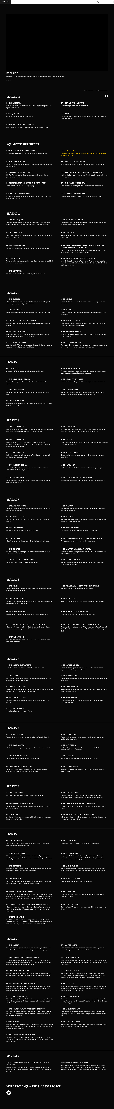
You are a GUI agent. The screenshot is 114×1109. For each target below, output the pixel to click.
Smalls (38, 2)
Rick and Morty (70, 2)
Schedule (45, 2)
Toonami (27, 2)
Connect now (103, 90)
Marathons (19, 2)
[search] (111, 2)
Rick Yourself (53, 2)
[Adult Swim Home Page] (5, 2)
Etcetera (61, 2)
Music (33, 2)
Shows (13, 2)
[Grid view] (106, 96)
